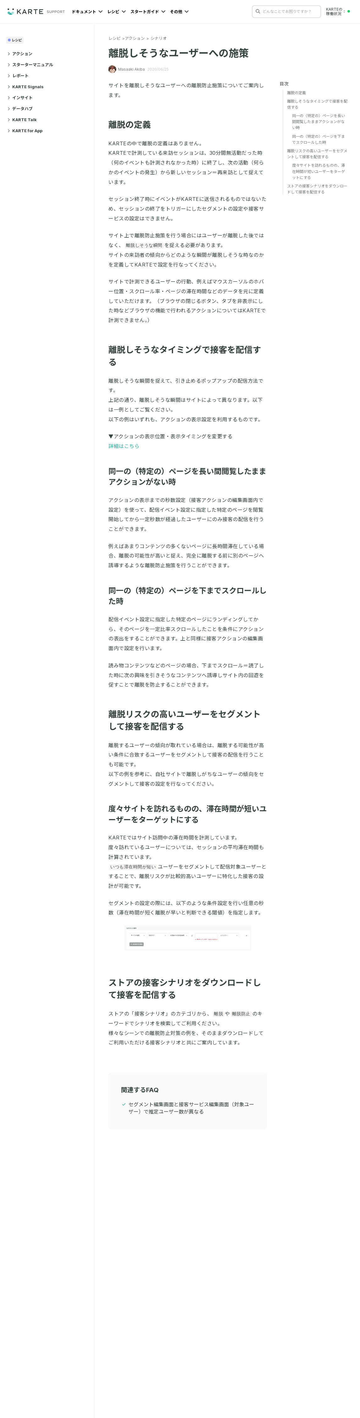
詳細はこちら (123, 446)
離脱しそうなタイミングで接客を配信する (317, 104)
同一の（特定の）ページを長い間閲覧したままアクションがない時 (318, 121)
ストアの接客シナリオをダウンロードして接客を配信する (317, 189)
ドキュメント (87, 11)
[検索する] (258, 11)
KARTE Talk (22, 119)
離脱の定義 (133, 125)
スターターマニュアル (30, 64)
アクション (20, 53)
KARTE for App (25, 130)
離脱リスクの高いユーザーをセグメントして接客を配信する (317, 153)
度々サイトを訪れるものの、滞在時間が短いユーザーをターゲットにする (318, 171)
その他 (179, 11)
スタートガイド (148, 11)
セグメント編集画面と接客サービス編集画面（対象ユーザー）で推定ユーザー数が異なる (191, 1108)
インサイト (20, 97)
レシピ (116, 11)
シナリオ (158, 38)
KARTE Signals (26, 86)
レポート (18, 75)
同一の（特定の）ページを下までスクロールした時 (318, 139)
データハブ (20, 108)
